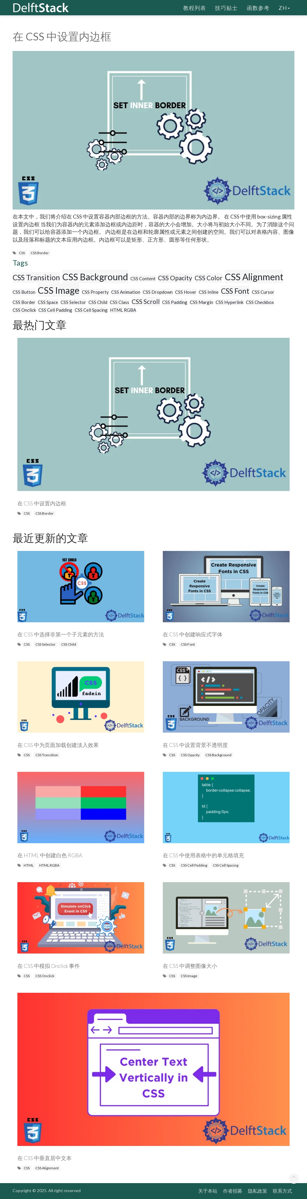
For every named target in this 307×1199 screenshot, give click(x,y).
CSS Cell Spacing (91, 310)
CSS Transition (36, 277)
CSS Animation (125, 292)
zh (284, 7)
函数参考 (258, 7)
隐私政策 (257, 1191)
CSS (22, 253)
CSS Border (40, 253)
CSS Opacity (175, 277)
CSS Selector (73, 302)
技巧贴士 (226, 7)
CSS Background (95, 276)
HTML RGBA (123, 310)
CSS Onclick (24, 310)
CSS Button (24, 292)
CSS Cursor (263, 292)
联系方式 (282, 1191)
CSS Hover (185, 292)
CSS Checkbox (260, 302)
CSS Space (48, 302)
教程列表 (194, 7)
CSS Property (95, 292)
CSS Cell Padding (55, 310)
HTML (29, 865)
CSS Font (235, 291)
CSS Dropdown (158, 292)
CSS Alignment (254, 276)
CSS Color (208, 277)
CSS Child (97, 302)
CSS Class (119, 302)
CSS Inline (209, 292)
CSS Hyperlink (229, 302)
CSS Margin (201, 302)
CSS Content (143, 278)
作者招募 (232, 1191)
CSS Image (58, 290)
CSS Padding (174, 302)
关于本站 (207, 1191)
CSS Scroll (146, 301)
